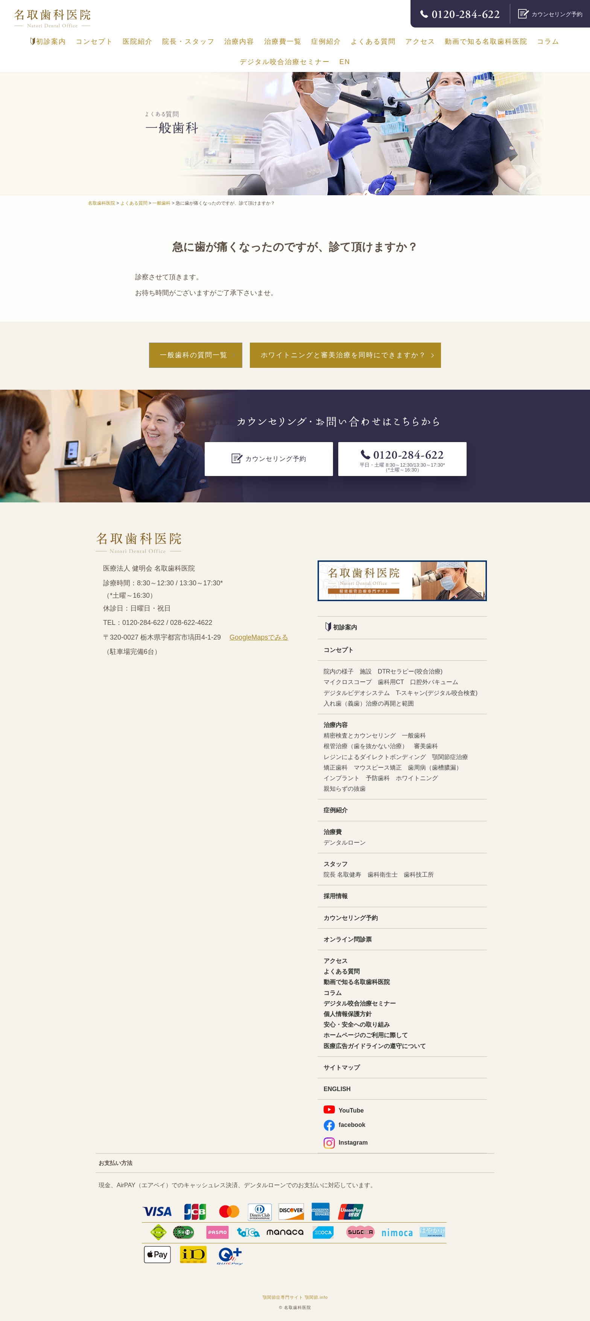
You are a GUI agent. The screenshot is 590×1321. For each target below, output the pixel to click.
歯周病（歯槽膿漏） (435, 767)
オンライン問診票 (348, 939)
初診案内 (48, 41)
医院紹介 (138, 41)
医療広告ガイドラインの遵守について (375, 1045)
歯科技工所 (419, 874)
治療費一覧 (283, 41)
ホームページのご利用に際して (366, 1035)
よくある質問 (373, 41)
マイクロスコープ (348, 681)
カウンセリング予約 (351, 917)
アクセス (420, 41)
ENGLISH (337, 1088)
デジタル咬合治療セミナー (285, 62)
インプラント (342, 778)
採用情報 (336, 895)
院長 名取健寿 (343, 874)
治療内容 (239, 41)
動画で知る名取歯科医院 (486, 41)
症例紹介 (326, 41)
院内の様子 (339, 671)
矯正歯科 (336, 767)
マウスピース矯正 (378, 767)
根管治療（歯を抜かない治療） (366, 745)
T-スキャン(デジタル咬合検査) (436, 692)
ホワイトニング (417, 778)
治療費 (333, 831)
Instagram (346, 1142)
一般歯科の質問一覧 (194, 355)
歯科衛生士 (383, 874)
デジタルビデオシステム (357, 692)
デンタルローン (345, 842)
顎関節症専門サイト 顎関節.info (295, 1297)
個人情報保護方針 (348, 1013)
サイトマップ (342, 1067)
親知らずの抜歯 (345, 788)
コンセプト (94, 41)
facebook (344, 1125)
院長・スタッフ (188, 41)
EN (344, 62)
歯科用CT (391, 681)
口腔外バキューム (434, 681)
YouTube (344, 1109)
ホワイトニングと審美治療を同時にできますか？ (343, 355)
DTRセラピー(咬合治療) (410, 671)
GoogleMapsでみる (259, 637)
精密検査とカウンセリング (360, 735)
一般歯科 (414, 735)
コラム (548, 41)
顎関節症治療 (450, 756)
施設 (366, 671)
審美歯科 (426, 745)
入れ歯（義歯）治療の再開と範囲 (369, 703)
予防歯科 (378, 778)
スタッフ (336, 863)
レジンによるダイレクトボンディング (375, 756)
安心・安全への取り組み (357, 1024)
